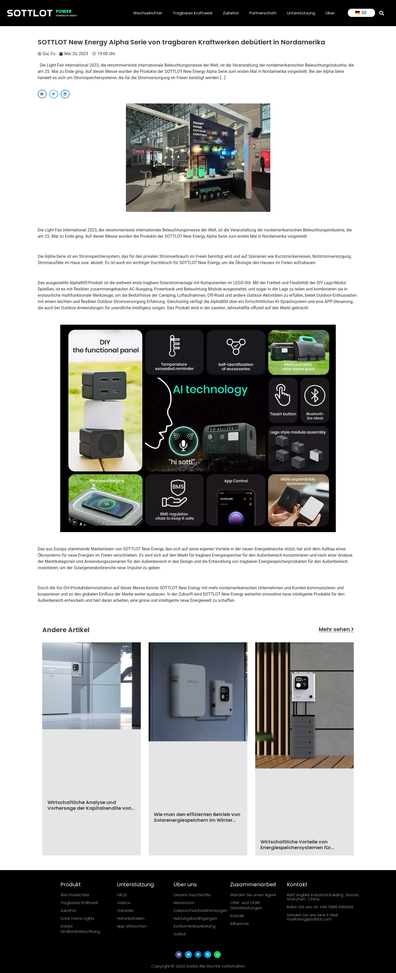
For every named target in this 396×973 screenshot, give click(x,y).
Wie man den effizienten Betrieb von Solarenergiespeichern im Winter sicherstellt (197, 820)
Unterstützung (301, 13)
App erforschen (132, 926)
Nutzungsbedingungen (195, 918)
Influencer (239, 923)
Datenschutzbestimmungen (199, 910)
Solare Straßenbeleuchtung (80, 928)
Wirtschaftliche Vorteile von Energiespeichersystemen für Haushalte (295, 847)
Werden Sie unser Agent (253, 895)
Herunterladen (130, 918)
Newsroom (184, 902)
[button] (381, 13)
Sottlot (180, 934)
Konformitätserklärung (194, 926)
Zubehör (231, 13)
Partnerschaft (263, 13)
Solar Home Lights (77, 918)
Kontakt (237, 915)
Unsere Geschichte (192, 895)
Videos (123, 902)
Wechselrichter (147, 13)
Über (330, 13)
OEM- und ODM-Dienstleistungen (246, 905)
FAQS (122, 895)
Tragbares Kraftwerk (192, 13)
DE (361, 12)
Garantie (125, 910)
